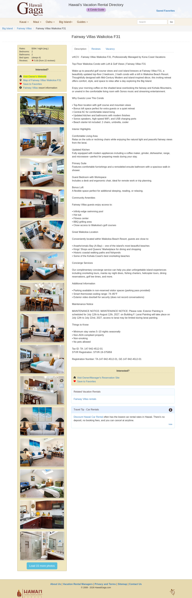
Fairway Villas (24, 28)
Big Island (7, 28)
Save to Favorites (32, 84)
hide (170, 424)
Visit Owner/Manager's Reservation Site (98, 377)
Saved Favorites (165, 10)
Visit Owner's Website (34, 76)
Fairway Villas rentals (85, 399)
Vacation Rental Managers (78, 584)
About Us (55, 584)
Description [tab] (80, 49)
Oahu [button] (50, 21)
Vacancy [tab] (110, 49)
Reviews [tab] (96, 49)
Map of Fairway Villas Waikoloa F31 (42, 80)
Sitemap (122, 584)
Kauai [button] (24, 21)
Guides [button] (82, 21)
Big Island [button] (65, 21)
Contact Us (135, 584)
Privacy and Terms (105, 584)
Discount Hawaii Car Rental (88, 417)
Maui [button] (37, 21)
